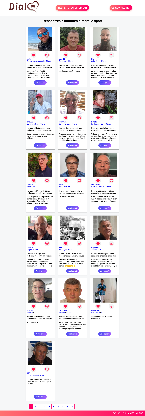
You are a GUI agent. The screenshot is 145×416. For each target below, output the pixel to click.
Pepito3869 (95, 310)
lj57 (28, 373)
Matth (29, 59)
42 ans (103, 61)
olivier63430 (96, 185)
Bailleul (62, 312)
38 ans (42, 124)
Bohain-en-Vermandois (36, 61)
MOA (61, 185)
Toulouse (62, 61)
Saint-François (64, 124)
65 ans (35, 187)
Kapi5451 (95, 248)
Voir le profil (40, 83)
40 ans (108, 124)
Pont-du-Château (97, 187)
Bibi (92, 59)
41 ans (48, 61)
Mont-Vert (63, 187)
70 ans (101, 250)
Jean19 (62, 59)
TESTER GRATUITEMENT (72, 7)
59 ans (35, 250)
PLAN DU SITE (128, 413)
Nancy (29, 187)
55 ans (70, 61)
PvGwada (62, 122)
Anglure (94, 250)
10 (72, 406)
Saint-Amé (95, 61)
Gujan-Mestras (32, 124)
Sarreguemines (33, 375)
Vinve (61, 248)
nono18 (30, 310)
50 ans (108, 187)
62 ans (68, 312)
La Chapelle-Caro (98, 124)
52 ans (36, 312)
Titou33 (30, 122)
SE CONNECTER (120, 7)
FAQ (114, 413)
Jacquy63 (63, 310)
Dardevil (30, 185)
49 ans (70, 250)
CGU (119, 413)
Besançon (63, 250)
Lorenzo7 (30, 248)
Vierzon (30, 312)
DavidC (94, 122)
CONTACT (139, 413)
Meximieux (95, 312)
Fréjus (29, 250)
